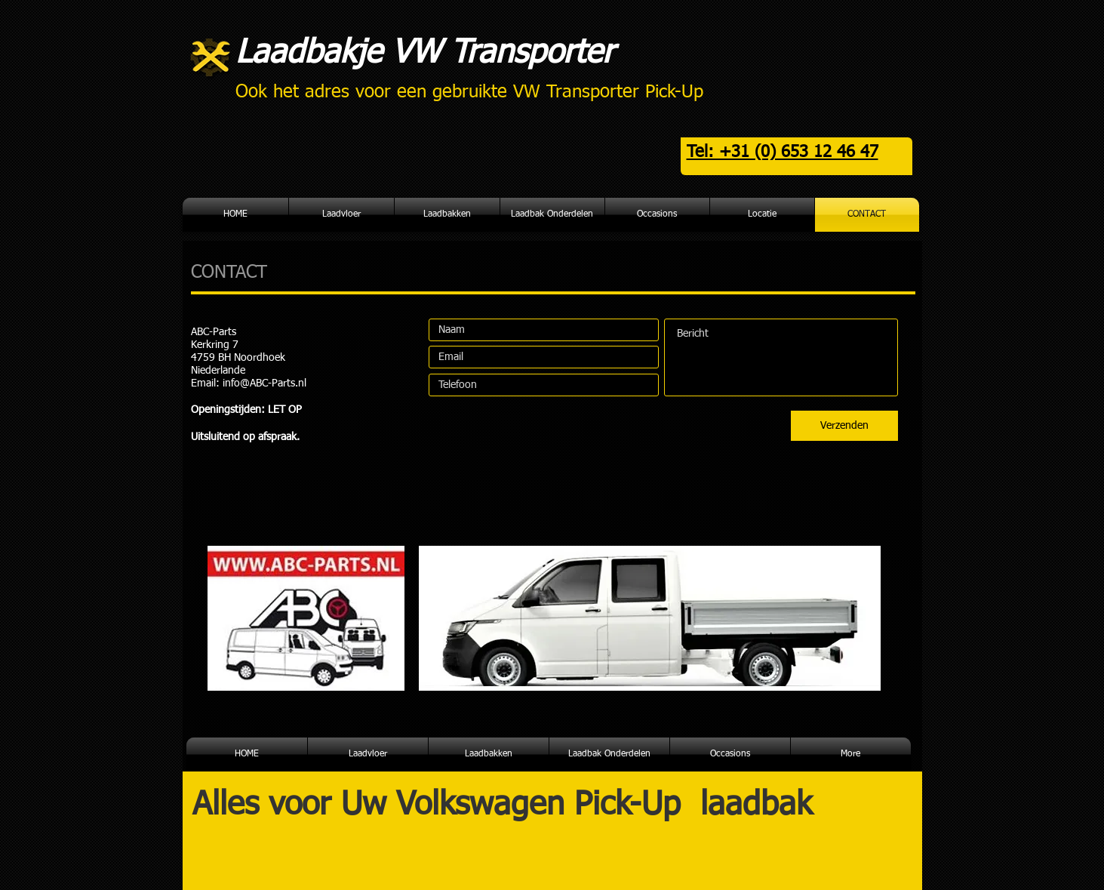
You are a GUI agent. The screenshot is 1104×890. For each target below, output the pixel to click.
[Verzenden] (844, 426)
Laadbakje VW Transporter (424, 53)
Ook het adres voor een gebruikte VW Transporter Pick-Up (469, 92)
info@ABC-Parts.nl (264, 383)
